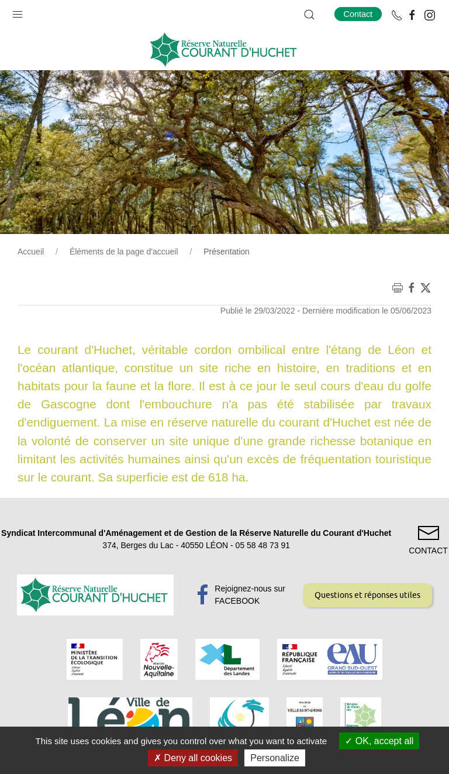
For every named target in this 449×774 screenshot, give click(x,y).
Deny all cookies (193, 758)
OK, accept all (379, 741)
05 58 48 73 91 (263, 545)
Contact (358, 14)
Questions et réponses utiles (367, 595)
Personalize (274, 758)
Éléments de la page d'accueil (124, 251)
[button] (17, 11)
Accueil (31, 251)
